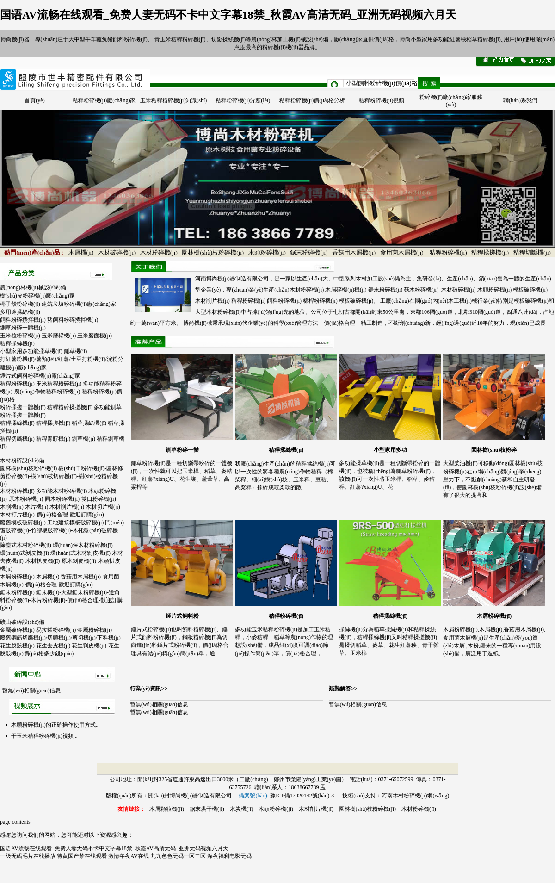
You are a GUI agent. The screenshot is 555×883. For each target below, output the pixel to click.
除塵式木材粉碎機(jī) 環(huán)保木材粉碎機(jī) (56, 545)
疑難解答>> (343, 688)
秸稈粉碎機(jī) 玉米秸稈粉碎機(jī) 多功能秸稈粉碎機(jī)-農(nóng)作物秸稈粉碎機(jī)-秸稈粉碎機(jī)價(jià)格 (61, 391)
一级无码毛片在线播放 (28, 856)
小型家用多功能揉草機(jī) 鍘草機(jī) (43, 351)
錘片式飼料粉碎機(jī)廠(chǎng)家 (40, 376)
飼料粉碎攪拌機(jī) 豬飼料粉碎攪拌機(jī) (49, 320)
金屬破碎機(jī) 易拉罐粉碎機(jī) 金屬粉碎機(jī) (56, 630)
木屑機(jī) (81, 252)
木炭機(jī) (241, 809)
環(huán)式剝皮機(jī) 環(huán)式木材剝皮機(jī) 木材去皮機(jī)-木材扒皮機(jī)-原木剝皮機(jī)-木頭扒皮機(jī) (61, 561)
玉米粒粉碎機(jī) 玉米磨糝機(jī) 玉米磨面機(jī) (56, 335)
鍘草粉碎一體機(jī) (23, 327)
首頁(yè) (34, 100)
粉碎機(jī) (274, 47)
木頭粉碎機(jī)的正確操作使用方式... (55, 724)
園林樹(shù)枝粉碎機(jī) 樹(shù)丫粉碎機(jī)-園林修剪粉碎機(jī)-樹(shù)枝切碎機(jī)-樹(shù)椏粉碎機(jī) (61, 476)
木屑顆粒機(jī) (166, 809)
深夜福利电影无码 (229, 856)
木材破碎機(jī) (117, 252)
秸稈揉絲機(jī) (17, 343)
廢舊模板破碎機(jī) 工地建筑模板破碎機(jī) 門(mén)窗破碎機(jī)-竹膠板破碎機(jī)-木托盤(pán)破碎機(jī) (62, 530)
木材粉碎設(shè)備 (22, 460)
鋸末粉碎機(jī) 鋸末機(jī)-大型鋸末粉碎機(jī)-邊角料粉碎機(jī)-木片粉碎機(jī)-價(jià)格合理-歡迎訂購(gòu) (61, 600)
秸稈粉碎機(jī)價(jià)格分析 (312, 100)
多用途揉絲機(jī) (20, 312)
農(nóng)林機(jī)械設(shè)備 (33, 287)
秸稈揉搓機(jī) (490, 252)
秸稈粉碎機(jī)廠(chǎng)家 (104, 100)
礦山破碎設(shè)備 (22, 622)
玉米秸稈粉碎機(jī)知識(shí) (173, 100)
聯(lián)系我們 (520, 100)
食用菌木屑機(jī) (402, 252)
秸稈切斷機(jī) (532, 252)
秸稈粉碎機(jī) (448, 252)
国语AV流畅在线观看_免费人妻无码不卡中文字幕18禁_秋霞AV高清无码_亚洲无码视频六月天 (228, 15)
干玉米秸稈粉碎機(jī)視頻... (44, 736)
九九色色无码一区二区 (178, 856)
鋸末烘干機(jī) (207, 809)
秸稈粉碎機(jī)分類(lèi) (243, 100)
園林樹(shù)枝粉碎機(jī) (213, 252)
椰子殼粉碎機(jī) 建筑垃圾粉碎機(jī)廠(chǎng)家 (58, 304)
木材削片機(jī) (316, 809)
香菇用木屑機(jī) (354, 252)
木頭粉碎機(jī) (267, 252)
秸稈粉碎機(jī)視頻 (382, 100)
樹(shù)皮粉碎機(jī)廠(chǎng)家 (37, 295)
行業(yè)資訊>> (148, 688)
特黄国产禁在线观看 (82, 856)
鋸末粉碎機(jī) (308, 252)
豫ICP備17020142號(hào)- (300, 795)
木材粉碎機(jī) (159, 252)
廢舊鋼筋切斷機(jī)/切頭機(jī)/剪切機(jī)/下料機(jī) (60, 637)
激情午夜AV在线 (128, 856)
